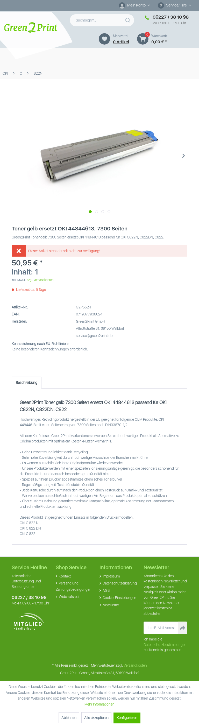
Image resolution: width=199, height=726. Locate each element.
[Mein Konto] (134, 5)
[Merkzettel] (104, 39)
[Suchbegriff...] (102, 20)
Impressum (111, 576)
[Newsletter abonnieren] (182, 628)
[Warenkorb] (143, 39)
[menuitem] (134, 5)
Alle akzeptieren (96, 718)
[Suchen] (128, 19)
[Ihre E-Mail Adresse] (161, 628)
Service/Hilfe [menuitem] (173, 5)
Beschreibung (26, 382)
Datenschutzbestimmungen (165, 645)
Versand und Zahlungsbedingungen (73, 586)
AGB (106, 590)
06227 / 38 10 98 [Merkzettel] (171, 17)
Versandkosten (135, 665)
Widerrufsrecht (70, 597)
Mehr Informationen (99, 704)
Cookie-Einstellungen (119, 598)
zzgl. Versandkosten (40, 280)
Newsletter (110, 605)
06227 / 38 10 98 (29, 597)
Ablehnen (68, 718)
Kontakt (64, 576)
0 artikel (121, 41)
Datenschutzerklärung (119, 583)
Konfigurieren (127, 718)
